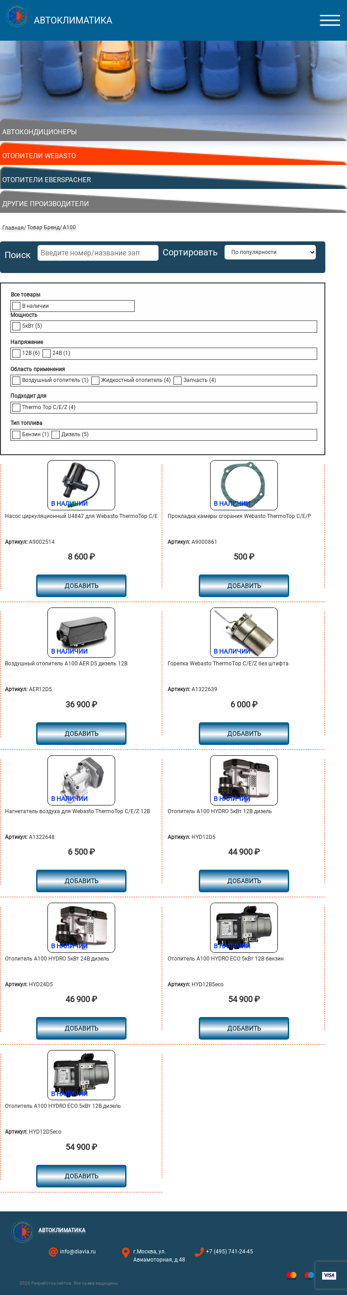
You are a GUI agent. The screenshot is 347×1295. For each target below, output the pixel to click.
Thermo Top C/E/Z (48, 407)
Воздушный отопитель (55, 380)
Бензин (35, 434)
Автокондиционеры (39, 132)
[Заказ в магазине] (270, 252)
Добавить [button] (81, 585)
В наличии (35, 306)
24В (61, 353)
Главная (13, 228)
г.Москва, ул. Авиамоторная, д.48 (159, 1255)
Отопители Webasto (39, 156)
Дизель (75, 434)
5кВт (32, 326)
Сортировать (190, 252)
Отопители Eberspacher (46, 180)
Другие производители (45, 204)
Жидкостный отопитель (136, 380)
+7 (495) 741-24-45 (229, 1251)
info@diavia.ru (78, 1251)
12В (31, 353)
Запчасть (199, 380)
